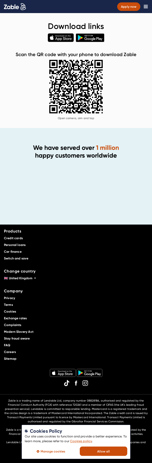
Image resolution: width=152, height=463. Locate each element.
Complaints (12, 325)
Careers (10, 352)
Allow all (103, 451)
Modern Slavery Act (18, 332)
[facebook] (76, 383)
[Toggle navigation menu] (145, 6)
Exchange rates (15, 318)
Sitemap (10, 359)
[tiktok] (67, 383)
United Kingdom (20, 278)
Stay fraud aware (17, 338)
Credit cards (13, 238)
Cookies (10, 311)
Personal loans (15, 245)
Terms (8, 305)
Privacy (9, 298)
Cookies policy (81, 441)
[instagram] (85, 383)
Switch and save (16, 258)
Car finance (13, 252)
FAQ (7, 345)
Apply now (128, 7)
